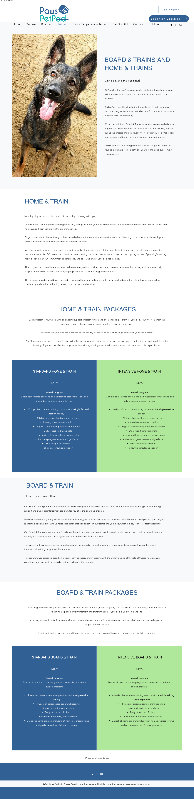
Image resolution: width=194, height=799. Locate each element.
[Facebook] (175, 25)
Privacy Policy (70, 783)
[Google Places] (171, 25)
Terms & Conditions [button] (86, 783)
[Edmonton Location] (169, 18)
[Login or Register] (170, 9)
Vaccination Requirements (138, 783)
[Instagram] (180, 25)
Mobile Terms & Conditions (111, 783)
